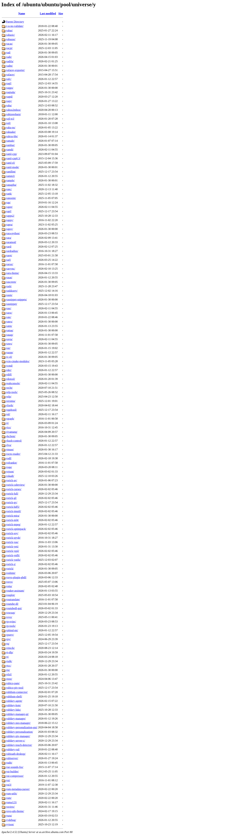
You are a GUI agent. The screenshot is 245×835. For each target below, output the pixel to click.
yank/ (9, 193)
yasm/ (9, 295)
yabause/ (10, 39)
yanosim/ (11, 198)
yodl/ (9, 458)
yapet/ (9, 206)
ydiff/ (9, 374)
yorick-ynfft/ (13, 555)
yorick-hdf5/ (13, 506)
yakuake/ (11, 131)
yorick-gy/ (11, 502)
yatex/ (9, 321)
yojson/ (10, 471)
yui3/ (9, 784)
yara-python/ (13, 233)
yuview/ (10, 806)
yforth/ (9, 405)
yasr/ (8, 308)
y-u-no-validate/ (14, 26)
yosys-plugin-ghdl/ (16, 577)
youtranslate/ (13, 599)
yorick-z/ (11, 564)
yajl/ (8, 123)
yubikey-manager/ (16, 718)
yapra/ (9, 224)
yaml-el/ (10, 162)
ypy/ (8, 639)
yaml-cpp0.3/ (13, 158)
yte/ (8, 670)
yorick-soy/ (12, 533)
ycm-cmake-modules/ (18, 361)
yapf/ (9, 211)
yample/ (10, 180)
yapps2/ (10, 215)
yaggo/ (9, 87)
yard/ (9, 246)
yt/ (7, 656)
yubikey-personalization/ (19, 731)
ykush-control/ (14, 440)
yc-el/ (9, 356)
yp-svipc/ (11, 621)
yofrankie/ (11, 462)
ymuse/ (10, 449)
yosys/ (9, 581)
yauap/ (9, 334)
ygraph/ (10, 418)
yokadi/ (10, 476)
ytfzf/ (9, 674)
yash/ (9, 286)
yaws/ (9, 343)
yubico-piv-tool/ (15, 687)
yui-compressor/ (15, 775)
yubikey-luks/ (13, 709)
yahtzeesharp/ (13, 114)
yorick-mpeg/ (13, 524)
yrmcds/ (10, 648)
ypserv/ (10, 634)
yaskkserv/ (12, 290)
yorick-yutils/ (13, 559)
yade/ (9, 56)
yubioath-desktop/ (16, 753)
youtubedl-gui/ (14, 608)
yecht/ (9, 387)
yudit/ (9, 762)
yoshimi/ (10, 573)
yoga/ (9, 467)
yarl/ (8, 259)
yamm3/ (10, 176)
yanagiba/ (11, 184)
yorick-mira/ (13, 515)
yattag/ (9, 330)
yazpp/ (9, 352)
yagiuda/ (10, 92)
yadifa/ (9, 61)
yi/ (7, 423)
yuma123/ (11, 802)
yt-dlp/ (9, 652)
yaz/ (8, 348)
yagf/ (9, 83)
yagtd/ (9, 96)
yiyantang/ (12, 431)
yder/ (9, 370)
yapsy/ (9, 228)
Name (21, 13)
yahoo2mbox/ (13, 109)
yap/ (8, 202)
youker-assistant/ (15, 590)
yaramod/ (11, 242)
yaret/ (9, 255)
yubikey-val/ (13, 749)
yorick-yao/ (12, 542)
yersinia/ (10, 401)
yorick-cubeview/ (15, 484)
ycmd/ (9, 365)
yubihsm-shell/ (14, 696)
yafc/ (8, 79)
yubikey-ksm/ (13, 705)
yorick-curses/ (13, 489)
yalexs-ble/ (12, 136)
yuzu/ (9, 815)
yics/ (8, 427)
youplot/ (10, 595)
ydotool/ (10, 378)
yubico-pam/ (13, 683)
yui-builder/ (12, 771)
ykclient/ (10, 436)
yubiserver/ (12, 758)
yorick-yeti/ (12, 546)
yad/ (8, 52)
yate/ (8, 317)
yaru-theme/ (12, 273)
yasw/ (9, 312)
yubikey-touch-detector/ (19, 745)
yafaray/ (10, 74)
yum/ (9, 797)
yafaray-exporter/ (15, 70)
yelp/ (8, 396)
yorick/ (10, 568)
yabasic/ (10, 34)
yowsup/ (10, 612)
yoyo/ (9, 617)
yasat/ (9, 277)
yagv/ (9, 101)
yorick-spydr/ (13, 537)
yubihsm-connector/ (17, 692)
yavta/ (9, 339)
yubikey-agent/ (14, 700)
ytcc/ (8, 665)
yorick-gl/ (11, 498)
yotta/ (9, 586)
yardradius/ (12, 251)
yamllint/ (11, 171)
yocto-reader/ (13, 453)
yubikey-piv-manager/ (18, 736)
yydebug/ (11, 820)
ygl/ (8, 414)
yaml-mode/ (12, 167)
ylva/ (8, 445)
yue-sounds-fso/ (14, 767)
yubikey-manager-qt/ (17, 714)
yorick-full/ (12, 493)
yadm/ (9, 65)
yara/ (8, 237)
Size (60, 13)
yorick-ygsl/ (12, 550)
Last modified (48, 13)
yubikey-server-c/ (15, 740)
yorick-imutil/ (13, 511)
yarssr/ (9, 264)
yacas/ (9, 43)
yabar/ (9, 30)
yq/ (7, 643)
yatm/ (9, 326)
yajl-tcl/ (10, 118)
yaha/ (9, 105)
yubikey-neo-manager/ (18, 723)
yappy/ (9, 220)
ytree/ (9, 678)
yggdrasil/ (11, 409)
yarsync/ (10, 268)
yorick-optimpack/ (16, 528)
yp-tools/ (11, 625)
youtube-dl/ (12, 603)
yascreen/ (11, 281)
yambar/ (10, 145)
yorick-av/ (11, 480)
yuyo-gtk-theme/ (15, 811)
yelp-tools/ (12, 392)
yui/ (8, 780)
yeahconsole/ (13, 383)
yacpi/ (9, 48)
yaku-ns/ (10, 127)
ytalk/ (9, 661)
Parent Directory (15, 21)
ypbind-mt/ (12, 630)
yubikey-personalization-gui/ (21, 727)
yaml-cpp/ (11, 154)
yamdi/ (9, 149)
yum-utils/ (11, 793)
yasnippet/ (11, 303)
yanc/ (9, 189)
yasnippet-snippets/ (16, 299)
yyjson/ (10, 824)
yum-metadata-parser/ (18, 789)
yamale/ (10, 140)
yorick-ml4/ (12, 520)
